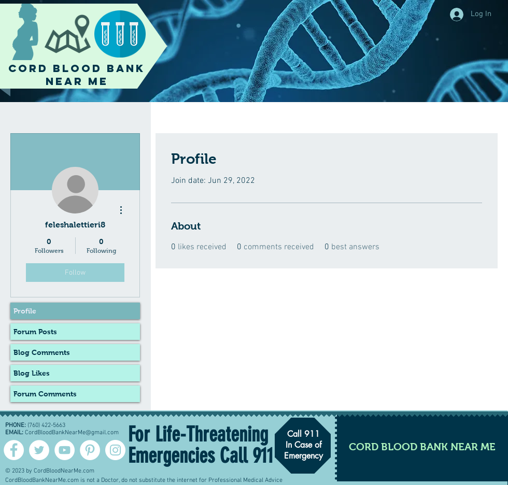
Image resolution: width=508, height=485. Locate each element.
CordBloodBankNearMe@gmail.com (72, 432)
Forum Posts (35, 331)
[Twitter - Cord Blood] (39, 450)
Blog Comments (41, 352)
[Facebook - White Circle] (14, 450)
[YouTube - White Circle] (64, 450)
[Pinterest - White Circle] (90, 450)
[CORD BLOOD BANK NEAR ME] (422, 446)
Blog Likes (31, 373)
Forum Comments (45, 394)
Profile (24, 311)
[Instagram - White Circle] (115, 450)
